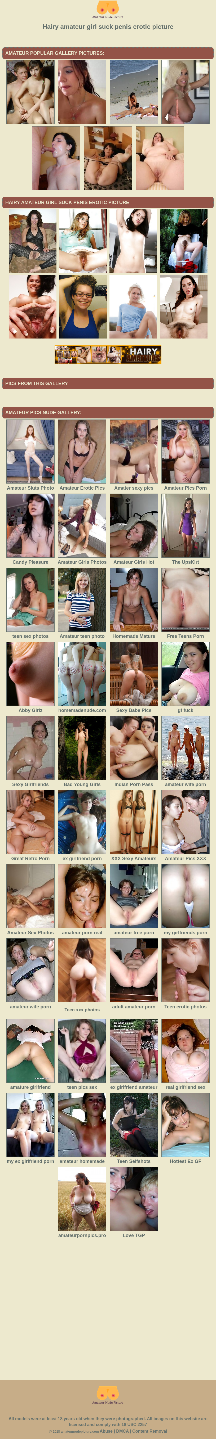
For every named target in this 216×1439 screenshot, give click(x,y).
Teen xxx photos (82, 1009)
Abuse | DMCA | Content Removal (133, 1431)
